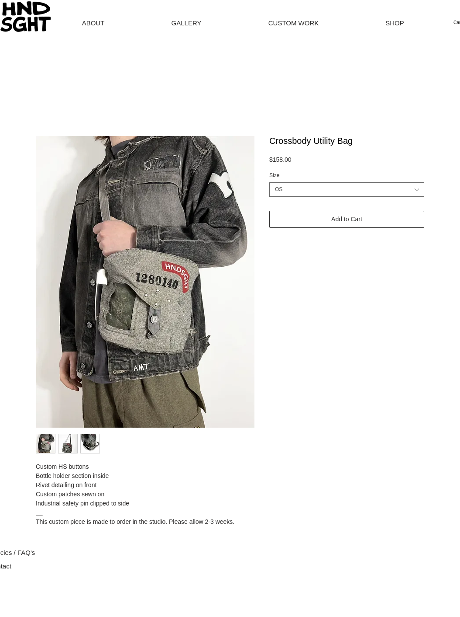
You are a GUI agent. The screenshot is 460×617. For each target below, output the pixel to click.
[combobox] (346, 189)
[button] (394, 23)
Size (274, 175)
